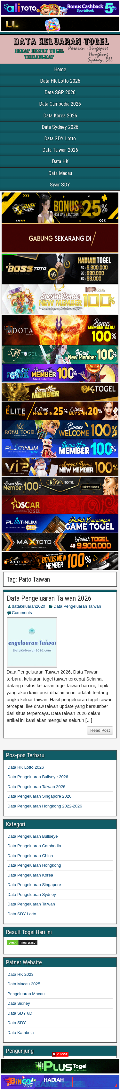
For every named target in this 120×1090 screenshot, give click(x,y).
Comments (22, 612)
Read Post (100, 730)
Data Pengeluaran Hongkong (34, 865)
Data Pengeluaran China (30, 855)
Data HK (60, 161)
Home (60, 69)
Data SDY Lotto (60, 139)
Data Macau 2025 (23, 984)
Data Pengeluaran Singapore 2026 (39, 796)
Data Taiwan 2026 (60, 150)
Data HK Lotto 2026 (60, 81)
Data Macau (60, 173)
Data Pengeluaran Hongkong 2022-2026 (44, 806)
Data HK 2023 (20, 974)
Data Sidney (18, 1003)
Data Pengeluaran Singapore (34, 884)
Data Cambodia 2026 (60, 104)
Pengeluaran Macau (25, 993)
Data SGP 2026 (60, 92)
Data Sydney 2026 (60, 127)
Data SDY (16, 1022)
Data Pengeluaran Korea (30, 875)
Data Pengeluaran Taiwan (77, 606)
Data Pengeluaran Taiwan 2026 (49, 598)
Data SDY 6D (19, 1013)
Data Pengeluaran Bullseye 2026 (37, 776)
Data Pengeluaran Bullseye (32, 836)
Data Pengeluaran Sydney (31, 894)
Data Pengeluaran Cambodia (34, 845)
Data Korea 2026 (60, 116)
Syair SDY (60, 185)
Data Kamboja (20, 1032)
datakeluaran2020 (28, 606)
